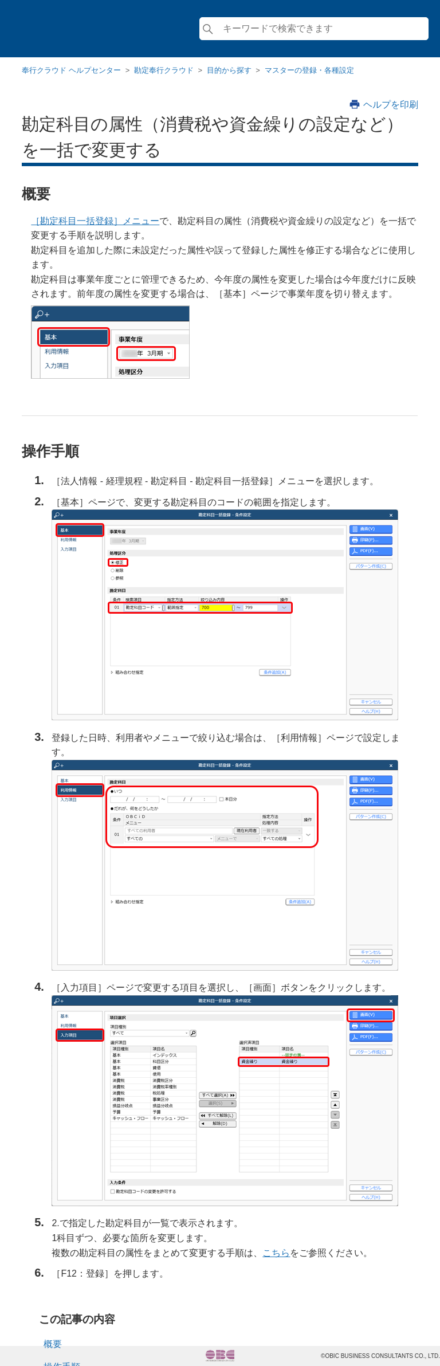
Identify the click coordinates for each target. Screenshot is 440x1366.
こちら (276, 1253)
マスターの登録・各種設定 (309, 70)
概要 (53, 1344)
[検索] (314, 28)
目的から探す (229, 70)
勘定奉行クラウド (164, 70)
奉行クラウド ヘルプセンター (71, 70)
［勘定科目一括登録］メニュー (95, 221)
